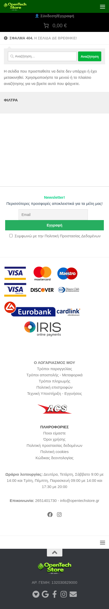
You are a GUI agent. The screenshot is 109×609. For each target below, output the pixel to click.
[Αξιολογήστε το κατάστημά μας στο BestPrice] (36, 594)
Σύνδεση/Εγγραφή (54, 16)
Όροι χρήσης (55, 439)
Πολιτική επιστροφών (54, 387)
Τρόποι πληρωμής (54, 381)
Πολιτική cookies (54, 451)
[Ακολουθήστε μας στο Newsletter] (73, 594)
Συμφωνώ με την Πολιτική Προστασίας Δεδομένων (58, 236)
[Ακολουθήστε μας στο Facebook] (54, 594)
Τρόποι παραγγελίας (54, 369)
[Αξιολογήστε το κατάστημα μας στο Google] (45, 594)
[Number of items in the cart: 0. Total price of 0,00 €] (55, 25)
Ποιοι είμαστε (54, 433)
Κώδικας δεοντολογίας (55, 458)
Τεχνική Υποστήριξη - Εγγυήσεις (54, 393)
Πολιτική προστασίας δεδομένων (54, 445)
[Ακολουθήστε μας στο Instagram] (64, 594)
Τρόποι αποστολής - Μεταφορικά (55, 375)
